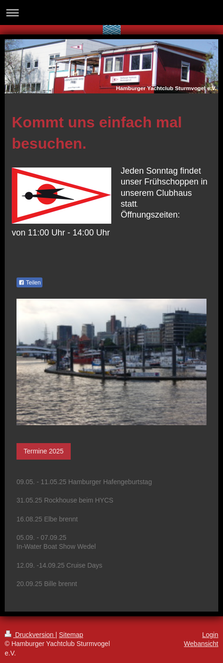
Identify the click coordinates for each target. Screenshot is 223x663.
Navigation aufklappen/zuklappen (111, 12)
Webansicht (201, 643)
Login (210, 634)
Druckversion (30, 634)
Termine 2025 (44, 451)
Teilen (29, 282)
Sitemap (71, 634)
